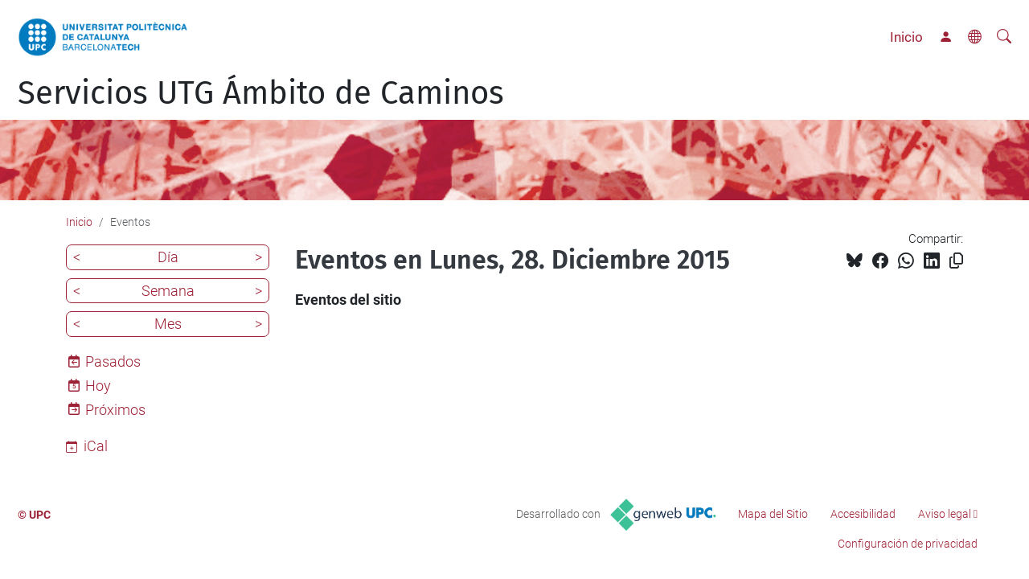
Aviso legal (944, 513)
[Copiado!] (956, 261)
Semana (168, 290)
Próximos (115, 409)
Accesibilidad (863, 513)
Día (168, 256)
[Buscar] (1004, 37)
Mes (168, 323)
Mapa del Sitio (773, 513)
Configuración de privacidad (908, 543)
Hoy (98, 385)
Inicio (906, 37)
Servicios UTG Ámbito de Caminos (261, 93)
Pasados (113, 361)
